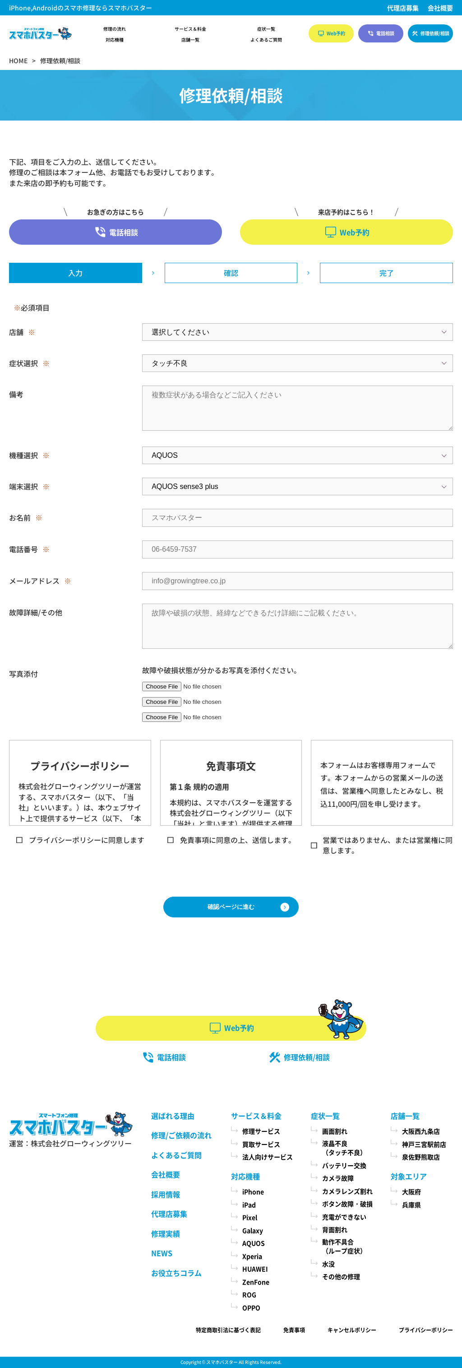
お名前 (20, 517)
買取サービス (261, 1144)
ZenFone (255, 1281)
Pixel (249, 1217)
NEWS (161, 1252)
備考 (16, 394)
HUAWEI (255, 1268)
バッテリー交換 (344, 1165)
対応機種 (115, 40)
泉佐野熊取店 (421, 1156)
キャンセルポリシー (352, 1330)
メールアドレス (34, 580)
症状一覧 (266, 29)
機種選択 (23, 455)
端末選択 (23, 486)
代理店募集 (403, 7)
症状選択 (23, 363)
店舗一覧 (190, 40)
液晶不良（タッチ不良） (344, 1148)
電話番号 (23, 549)
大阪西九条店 (421, 1130)
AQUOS (253, 1242)
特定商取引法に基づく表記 (228, 1330)
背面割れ (334, 1229)
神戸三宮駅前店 (424, 1144)
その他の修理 (341, 1276)
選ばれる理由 (172, 1115)
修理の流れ (114, 29)
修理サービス (261, 1130)
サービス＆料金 (190, 29)
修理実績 (165, 1233)
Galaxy (252, 1230)
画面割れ (334, 1130)
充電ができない (344, 1216)
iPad (249, 1204)
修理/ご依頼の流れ (181, 1135)
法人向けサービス (267, 1156)
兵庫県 (411, 1204)
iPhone (253, 1191)
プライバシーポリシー (426, 1330)
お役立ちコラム (176, 1272)
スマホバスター (222, 1362)
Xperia (252, 1256)
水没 (328, 1263)
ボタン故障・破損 (347, 1203)
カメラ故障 (338, 1177)
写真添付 (23, 673)
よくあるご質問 (266, 40)
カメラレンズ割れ (347, 1191)
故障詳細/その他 (35, 612)
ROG (249, 1294)
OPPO (251, 1307)
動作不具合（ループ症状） (344, 1246)
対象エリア (409, 1176)
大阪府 (411, 1191)
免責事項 (294, 1330)
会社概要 (440, 7)
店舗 (16, 331)
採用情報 (165, 1194)
